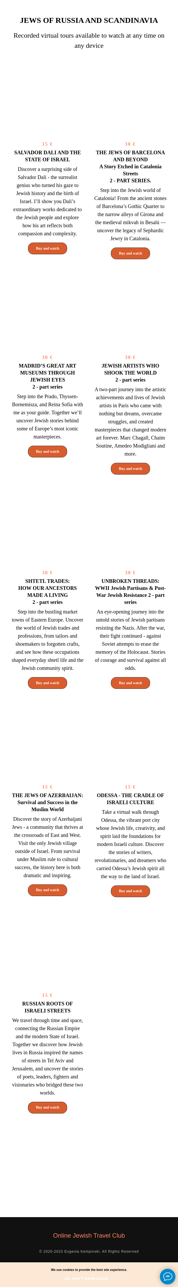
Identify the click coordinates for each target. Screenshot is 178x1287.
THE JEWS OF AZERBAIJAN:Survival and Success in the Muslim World (47, 802)
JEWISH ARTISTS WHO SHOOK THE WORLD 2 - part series (130, 373)
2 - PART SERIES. (130, 166)
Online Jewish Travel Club (89, 1235)
